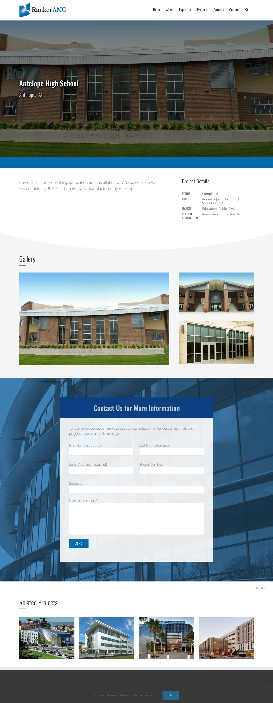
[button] (247, 9)
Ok (171, 695)
